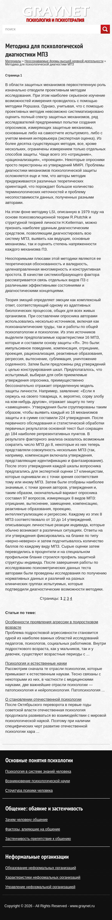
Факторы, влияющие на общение (32, 829)
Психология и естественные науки (36, 663)
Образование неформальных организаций (40, 868)
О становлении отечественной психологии (43, 699)
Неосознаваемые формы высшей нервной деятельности (63, 61)
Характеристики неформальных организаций (43, 877)
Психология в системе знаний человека (38, 771)
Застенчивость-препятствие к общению (38, 839)
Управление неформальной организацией (40, 887)
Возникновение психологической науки (37, 781)
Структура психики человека (29, 790)
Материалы (13, 61)
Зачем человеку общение (26, 820)
